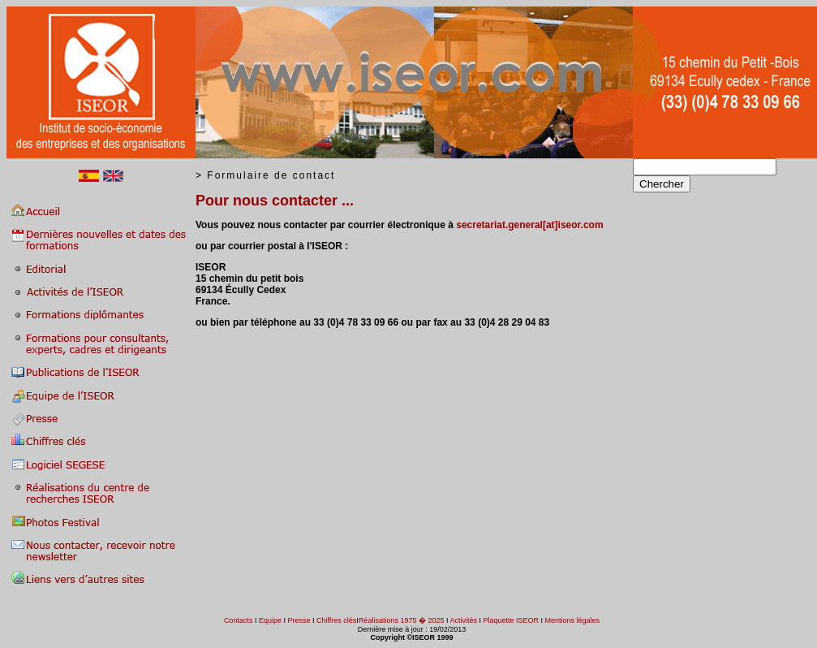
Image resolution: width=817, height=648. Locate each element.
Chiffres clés (336, 620)
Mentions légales (572, 620)
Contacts (238, 620)
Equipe (270, 620)
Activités (463, 620)
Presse (298, 620)
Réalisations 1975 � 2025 (402, 620)
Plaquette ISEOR (512, 620)
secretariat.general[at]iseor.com (529, 225)
